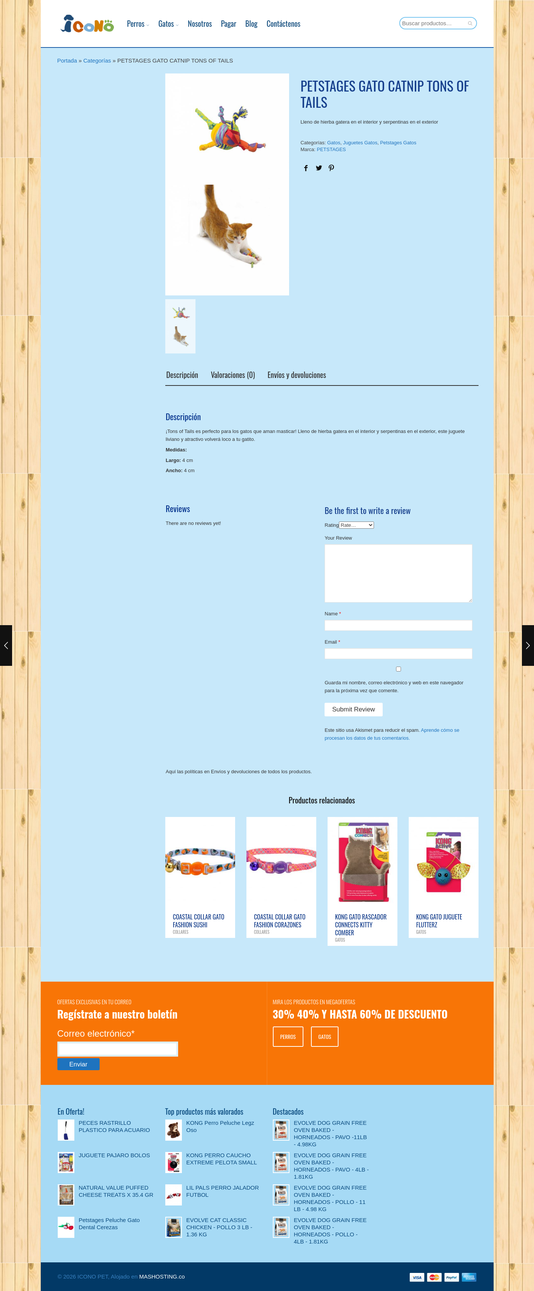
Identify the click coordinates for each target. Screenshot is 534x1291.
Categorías (97, 60)
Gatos (160, 23)
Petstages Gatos (398, 142)
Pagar (223, 23)
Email (331, 641)
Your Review (338, 537)
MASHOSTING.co (162, 1276)
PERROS (288, 1036)
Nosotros (194, 23)
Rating (332, 525)
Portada (67, 60)
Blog (246, 23)
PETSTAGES (331, 149)
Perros (130, 23)
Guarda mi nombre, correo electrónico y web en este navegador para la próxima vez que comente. (394, 686)
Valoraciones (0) (232, 374)
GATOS (325, 1036)
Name (331, 613)
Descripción (181, 374)
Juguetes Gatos (360, 142)
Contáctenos (278, 23)
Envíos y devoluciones (296, 374)
